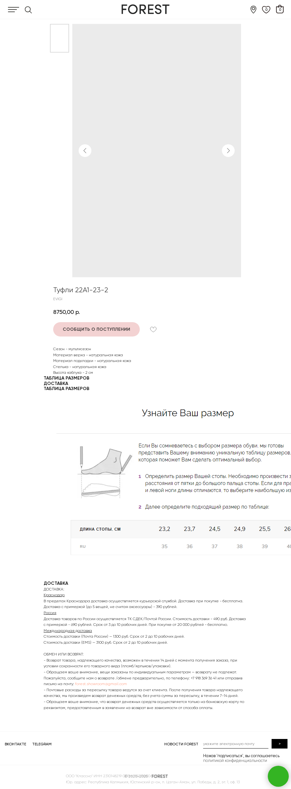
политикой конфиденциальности (179, 760)
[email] (179, 744)
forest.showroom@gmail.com (101, 684)
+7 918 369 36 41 (203, 678)
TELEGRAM (42, 744)
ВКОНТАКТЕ (15, 744)
